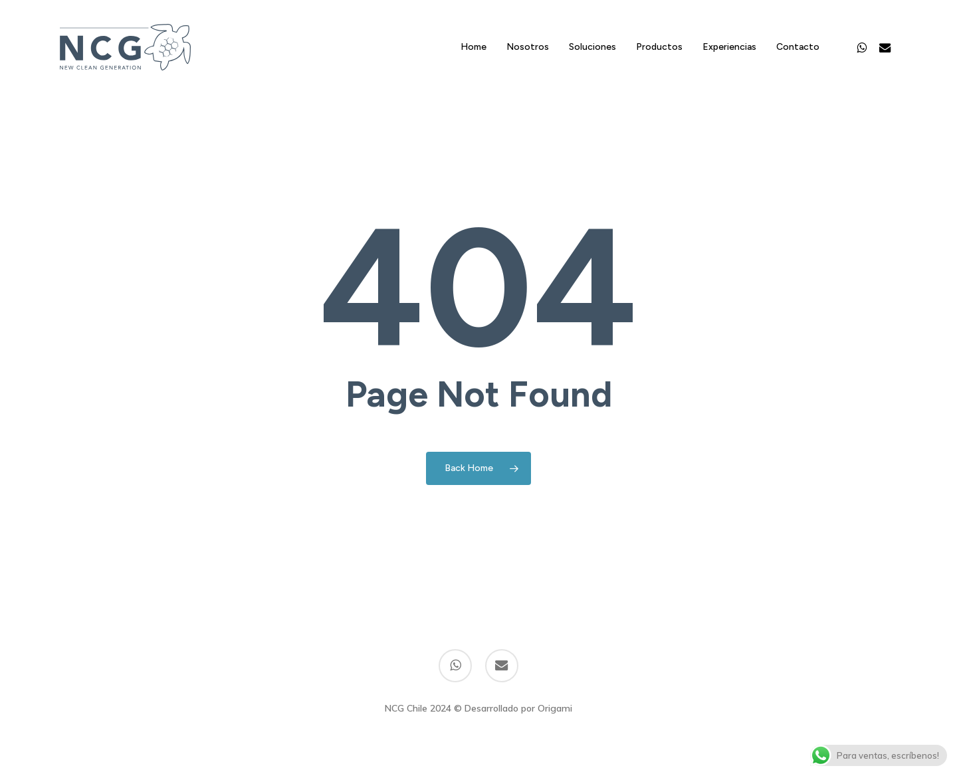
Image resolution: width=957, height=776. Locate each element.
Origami (555, 708)
